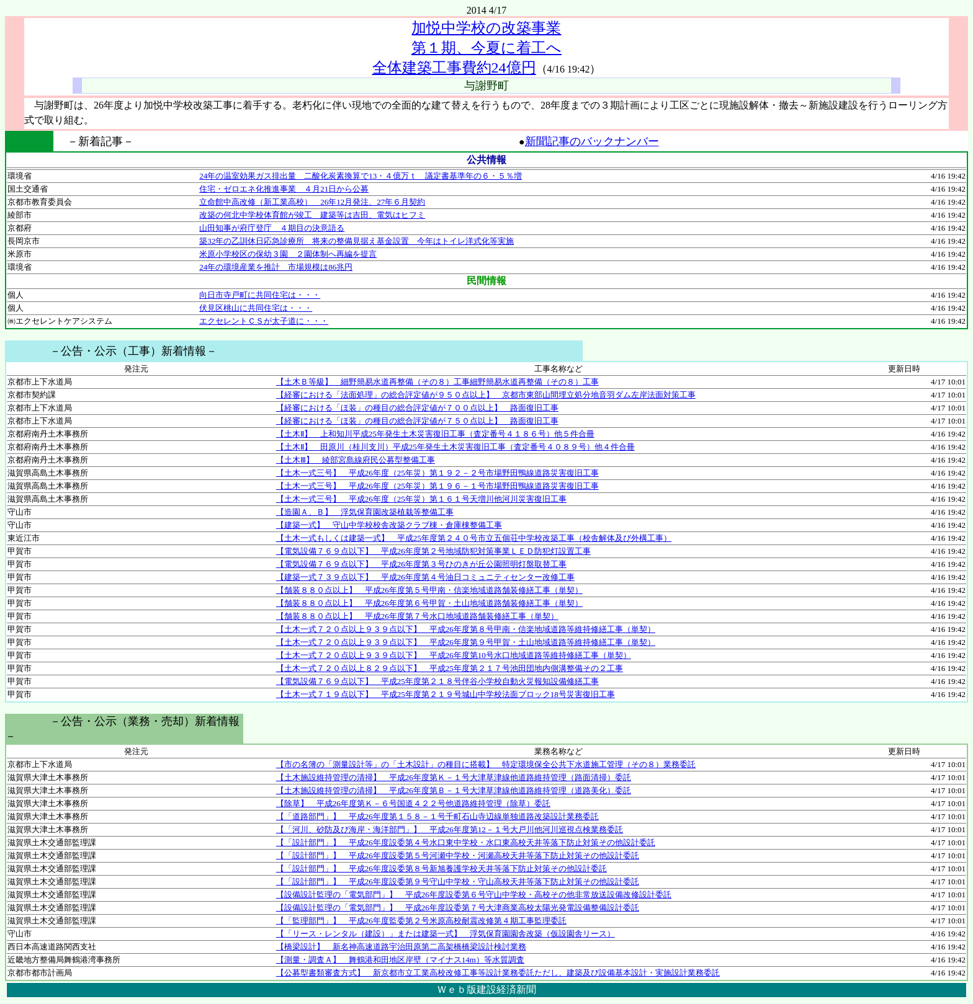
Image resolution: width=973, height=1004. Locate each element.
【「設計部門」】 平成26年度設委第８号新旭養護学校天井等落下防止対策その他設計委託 (441, 868)
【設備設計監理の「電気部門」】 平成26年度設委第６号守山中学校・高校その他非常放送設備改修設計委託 (473, 894)
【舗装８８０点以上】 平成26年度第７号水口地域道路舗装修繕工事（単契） (417, 616)
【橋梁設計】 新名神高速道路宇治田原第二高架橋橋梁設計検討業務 (401, 946)
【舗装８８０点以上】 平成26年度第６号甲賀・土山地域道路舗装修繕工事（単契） (429, 603)
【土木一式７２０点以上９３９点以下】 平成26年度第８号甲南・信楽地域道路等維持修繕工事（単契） (465, 629)
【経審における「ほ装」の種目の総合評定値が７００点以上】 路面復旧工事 (417, 407)
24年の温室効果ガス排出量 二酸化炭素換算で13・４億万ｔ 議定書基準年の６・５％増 (360, 175)
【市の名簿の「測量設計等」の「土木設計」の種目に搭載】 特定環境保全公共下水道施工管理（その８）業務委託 (486, 764)
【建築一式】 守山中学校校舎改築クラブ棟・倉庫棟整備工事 (389, 525)
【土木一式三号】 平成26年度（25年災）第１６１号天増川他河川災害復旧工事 (421, 499)
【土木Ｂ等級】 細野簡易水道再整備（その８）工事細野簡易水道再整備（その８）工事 (437, 381)
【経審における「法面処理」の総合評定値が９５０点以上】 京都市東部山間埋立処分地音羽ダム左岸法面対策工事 (486, 394)
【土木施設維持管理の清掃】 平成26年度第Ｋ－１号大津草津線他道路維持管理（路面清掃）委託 (453, 777)
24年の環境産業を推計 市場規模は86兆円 (275, 267)
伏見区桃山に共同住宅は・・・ (255, 308)
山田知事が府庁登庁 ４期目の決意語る (271, 228)
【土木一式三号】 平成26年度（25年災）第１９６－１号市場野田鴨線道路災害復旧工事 (437, 486)
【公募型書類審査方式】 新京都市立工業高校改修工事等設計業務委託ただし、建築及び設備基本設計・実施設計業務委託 (498, 972)
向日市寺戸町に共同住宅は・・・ (259, 295)
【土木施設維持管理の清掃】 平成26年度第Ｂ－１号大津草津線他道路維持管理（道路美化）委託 (453, 790)
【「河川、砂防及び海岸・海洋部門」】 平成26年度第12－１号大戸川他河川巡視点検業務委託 (449, 829)
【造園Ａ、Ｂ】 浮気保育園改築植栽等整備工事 (365, 512)
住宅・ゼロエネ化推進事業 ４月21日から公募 (284, 188)
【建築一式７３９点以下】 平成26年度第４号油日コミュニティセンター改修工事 (425, 577)
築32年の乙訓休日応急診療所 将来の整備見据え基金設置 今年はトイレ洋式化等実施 (356, 241)
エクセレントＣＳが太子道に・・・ (263, 321)
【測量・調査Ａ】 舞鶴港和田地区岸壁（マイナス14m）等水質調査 (400, 959)
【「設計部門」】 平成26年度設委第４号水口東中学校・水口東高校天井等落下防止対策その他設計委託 (465, 842)
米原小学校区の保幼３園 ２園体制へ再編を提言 (288, 254)
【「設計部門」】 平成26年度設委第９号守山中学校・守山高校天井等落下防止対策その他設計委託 (457, 881)
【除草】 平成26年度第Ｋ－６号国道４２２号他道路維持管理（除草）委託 (413, 803)
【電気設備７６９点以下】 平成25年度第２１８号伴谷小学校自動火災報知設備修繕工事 (437, 681)
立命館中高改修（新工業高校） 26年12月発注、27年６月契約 (312, 202)
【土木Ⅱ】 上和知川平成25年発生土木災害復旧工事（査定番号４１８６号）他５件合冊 (435, 433)
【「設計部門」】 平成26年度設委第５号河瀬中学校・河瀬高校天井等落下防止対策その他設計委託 (457, 855)
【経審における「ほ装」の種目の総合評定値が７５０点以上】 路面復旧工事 (417, 420)
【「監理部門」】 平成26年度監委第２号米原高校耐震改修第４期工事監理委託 (421, 920)
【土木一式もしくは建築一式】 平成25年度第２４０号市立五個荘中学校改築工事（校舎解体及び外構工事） (473, 538)
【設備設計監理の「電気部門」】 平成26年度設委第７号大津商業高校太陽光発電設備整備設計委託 (457, 907)
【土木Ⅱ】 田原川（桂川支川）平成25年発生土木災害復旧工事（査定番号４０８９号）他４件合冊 (455, 446)
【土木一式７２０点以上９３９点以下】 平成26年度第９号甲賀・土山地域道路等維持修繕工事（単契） (465, 642)
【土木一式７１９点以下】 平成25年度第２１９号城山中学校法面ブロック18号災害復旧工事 (445, 694)
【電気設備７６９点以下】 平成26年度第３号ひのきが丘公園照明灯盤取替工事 (421, 564)
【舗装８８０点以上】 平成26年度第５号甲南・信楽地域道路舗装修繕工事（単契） (429, 590)
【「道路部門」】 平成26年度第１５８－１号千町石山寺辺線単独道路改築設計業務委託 (437, 816)
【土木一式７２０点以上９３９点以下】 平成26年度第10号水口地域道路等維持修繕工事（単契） (453, 655)
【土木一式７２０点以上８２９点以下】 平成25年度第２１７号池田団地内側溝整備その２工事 (449, 668)
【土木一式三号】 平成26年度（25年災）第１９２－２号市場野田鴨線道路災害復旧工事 (437, 473)
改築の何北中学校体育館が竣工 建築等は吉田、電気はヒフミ (312, 215)
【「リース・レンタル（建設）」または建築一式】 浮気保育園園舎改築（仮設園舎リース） (445, 933)
